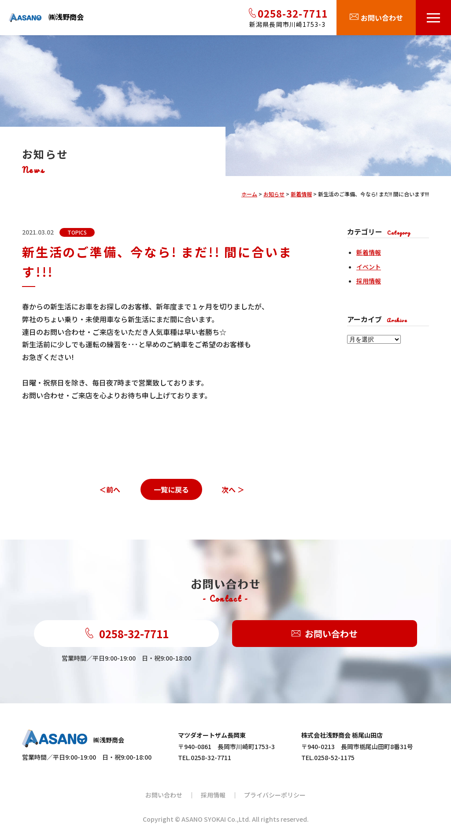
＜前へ (109, 489)
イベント (368, 266)
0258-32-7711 (126, 633)
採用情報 (368, 280)
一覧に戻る (171, 489)
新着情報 (368, 252)
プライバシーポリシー (275, 794)
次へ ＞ (233, 489)
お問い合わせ (325, 633)
